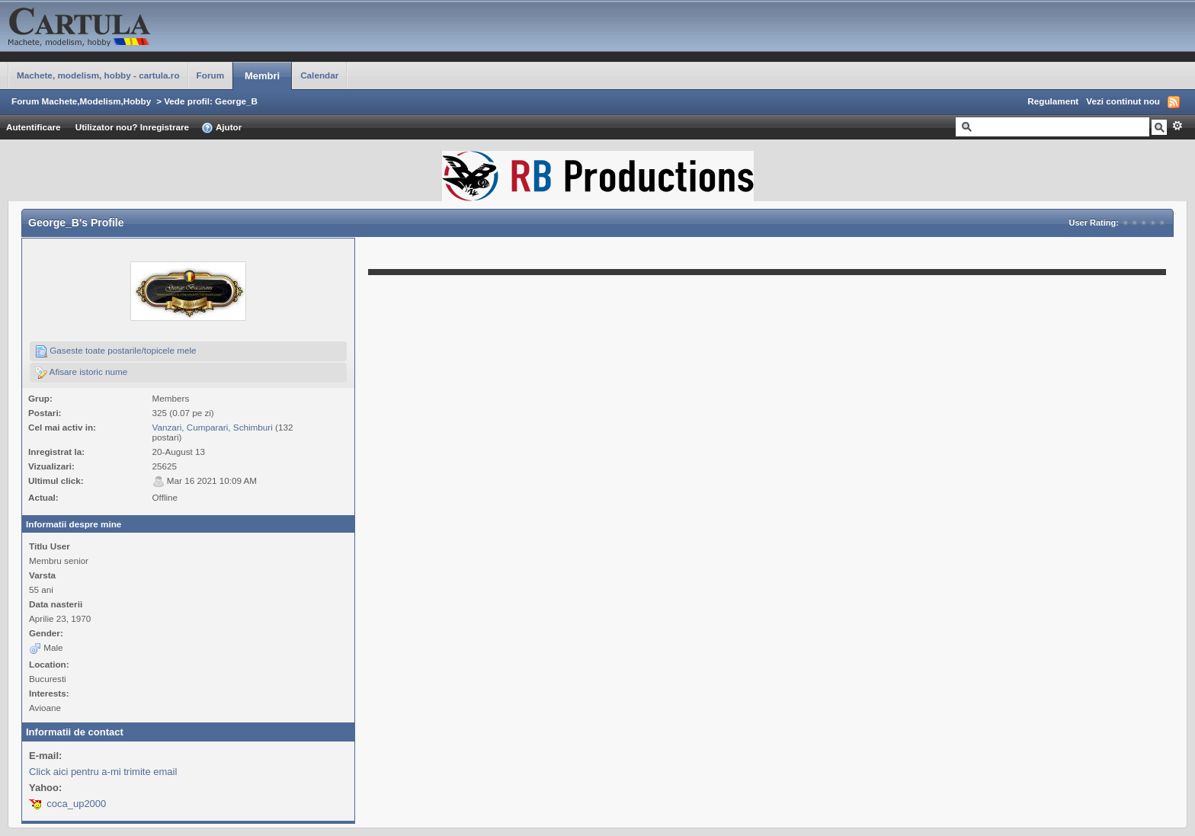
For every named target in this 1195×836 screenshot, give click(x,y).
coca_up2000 (76, 803)
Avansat (1177, 125)
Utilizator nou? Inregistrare (132, 127)
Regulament (1052, 101)
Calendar (319, 75)
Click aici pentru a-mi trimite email (103, 771)
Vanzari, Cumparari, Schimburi (212, 427)
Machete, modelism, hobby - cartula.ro (98, 75)
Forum (210, 75)
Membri (262, 76)
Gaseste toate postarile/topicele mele (116, 351)
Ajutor (221, 128)
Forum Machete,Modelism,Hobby (81, 101)
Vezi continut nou (1123, 101)
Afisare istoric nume (81, 373)
